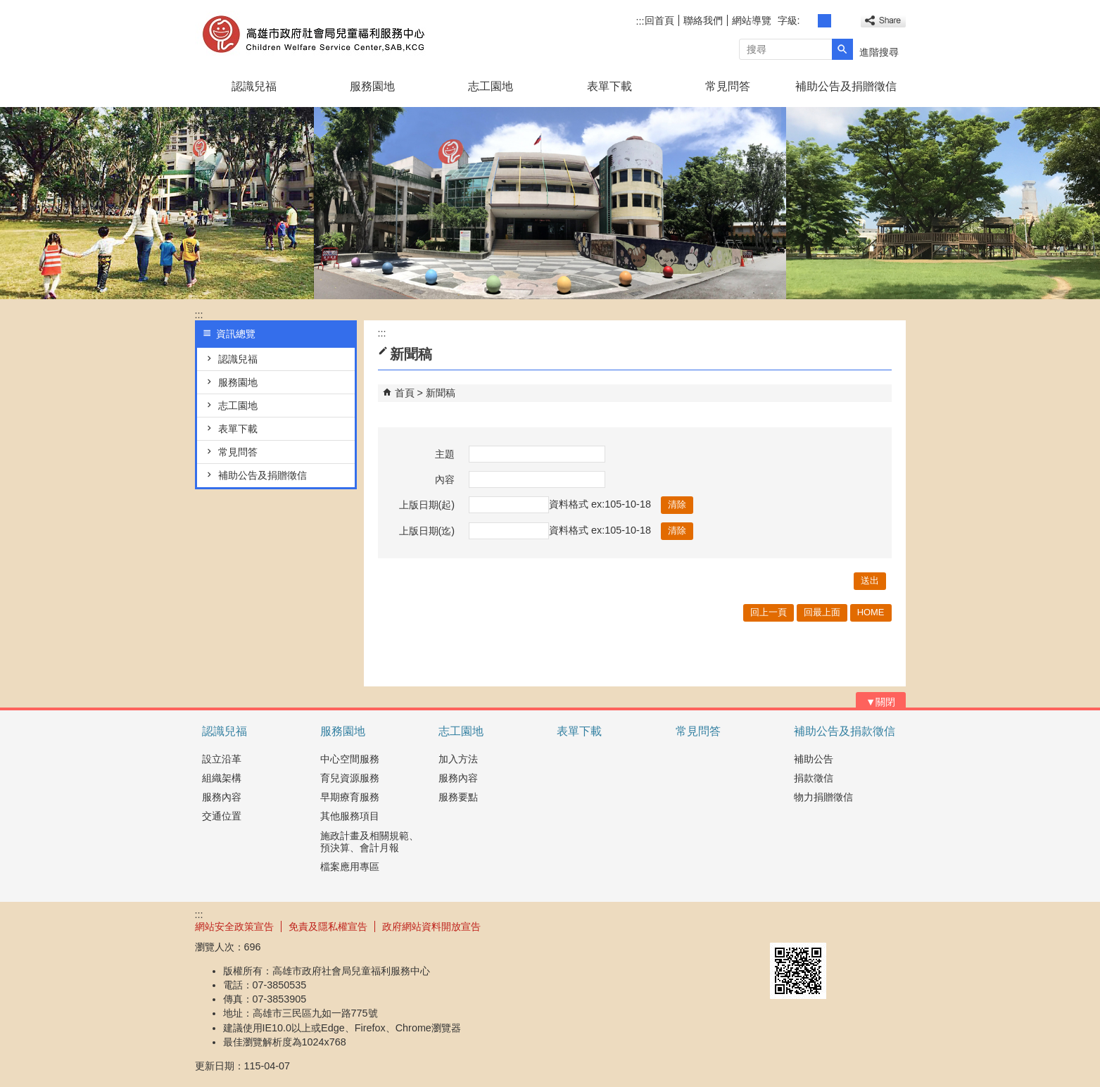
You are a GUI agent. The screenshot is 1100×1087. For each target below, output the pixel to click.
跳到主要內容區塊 (7, 7)
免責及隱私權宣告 (328, 926)
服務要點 (458, 797)
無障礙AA (854, 926)
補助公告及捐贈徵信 (846, 86)
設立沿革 (221, 759)
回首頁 (659, 20)
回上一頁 (768, 612)
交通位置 (221, 816)
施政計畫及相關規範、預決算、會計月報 (369, 841)
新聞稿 (440, 392)
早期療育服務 (349, 797)
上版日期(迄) (427, 530)
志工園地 (490, 86)
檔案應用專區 (349, 866)
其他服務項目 (349, 816)
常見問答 (727, 86)
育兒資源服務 (349, 778)
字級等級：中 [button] (824, 20)
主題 (445, 454)
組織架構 (221, 778)
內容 (445, 479)
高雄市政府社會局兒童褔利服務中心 (314, 34)
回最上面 (822, 612)
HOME (871, 612)
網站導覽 (751, 20)
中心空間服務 (349, 759)
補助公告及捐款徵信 (844, 731)
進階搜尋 (879, 52)
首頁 (405, 392)
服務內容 (221, 797)
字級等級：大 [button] (840, 21)
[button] (842, 49)
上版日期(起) (427, 504)
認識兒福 (254, 86)
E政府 (785, 925)
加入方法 (458, 759)
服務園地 (372, 86)
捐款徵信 (813, 778)
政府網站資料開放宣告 (431, 926)
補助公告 (813, 759)
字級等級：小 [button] (809, 21)
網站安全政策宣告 (234, 926)
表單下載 (609, 86)
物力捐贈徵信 (823, 797)
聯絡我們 (703, 20)
